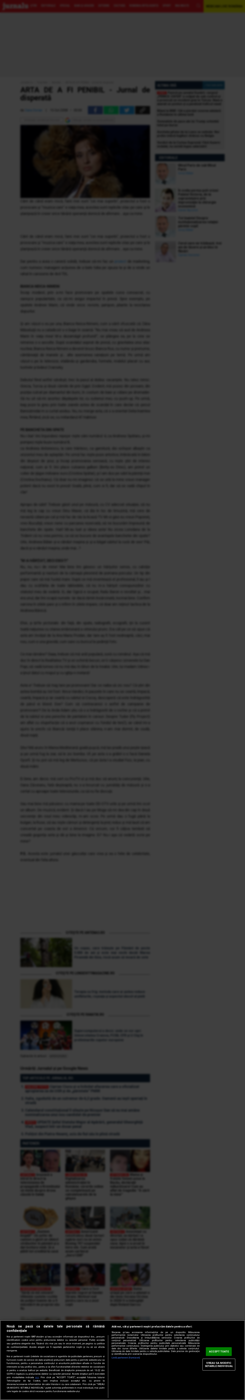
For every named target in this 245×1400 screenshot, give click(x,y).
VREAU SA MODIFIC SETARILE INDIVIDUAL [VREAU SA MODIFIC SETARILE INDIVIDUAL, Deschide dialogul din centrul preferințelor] (219, 1364)
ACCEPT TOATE (219, 1351)
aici (37, 1377)
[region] (122, 1360)
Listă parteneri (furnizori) (126, 1357)
